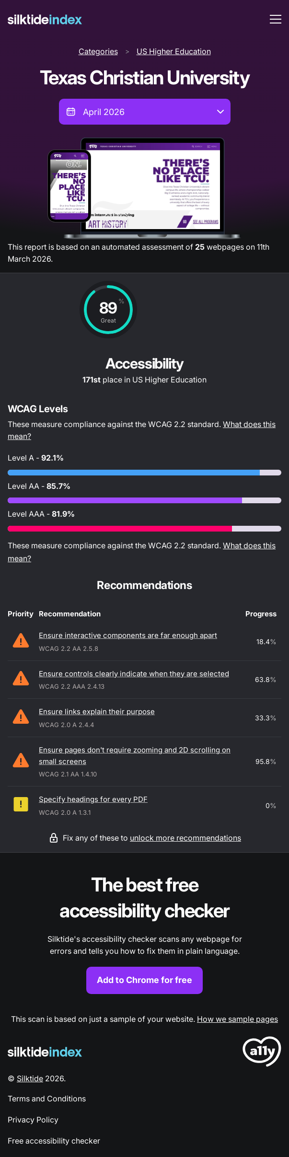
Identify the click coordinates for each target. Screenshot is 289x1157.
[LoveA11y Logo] (262, 1053)
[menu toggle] (275, 19)
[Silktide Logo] (45, 1052)
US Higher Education (174, 51)
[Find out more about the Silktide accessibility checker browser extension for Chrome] (144, 933)
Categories (98, 51)
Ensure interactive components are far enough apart (128, 635)
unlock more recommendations (185, 838)
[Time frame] (145, 112)
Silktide (30, 1078)
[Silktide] (45, 19)
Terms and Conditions (47, 1098)
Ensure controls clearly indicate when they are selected (134, 673)
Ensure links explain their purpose (97, 711)
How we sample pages (237, 1019)
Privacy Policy (33, 1119)
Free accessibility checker (54, 1140)
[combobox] (145, 112)
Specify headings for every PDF (93, 799)
